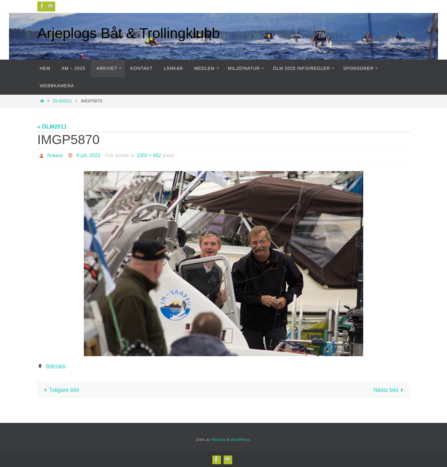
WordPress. (240, 439)
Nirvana (218, 439)
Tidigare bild (60, 390)
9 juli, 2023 (88, 155)
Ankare (55, 155)
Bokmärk (55, 366)
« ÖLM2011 (52, 127)
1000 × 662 (148, 155)
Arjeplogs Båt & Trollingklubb (128, 33)
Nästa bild (389, 390)
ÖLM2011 (62, 100)
